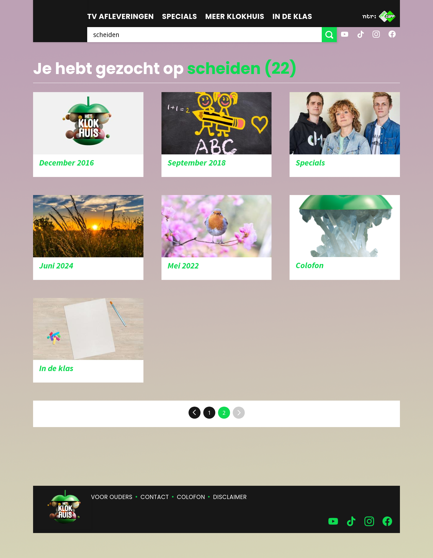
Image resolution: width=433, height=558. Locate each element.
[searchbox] (204, 34)
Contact (154, 497)
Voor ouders (112, 497)
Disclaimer (230, 497)
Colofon (191, 497)
